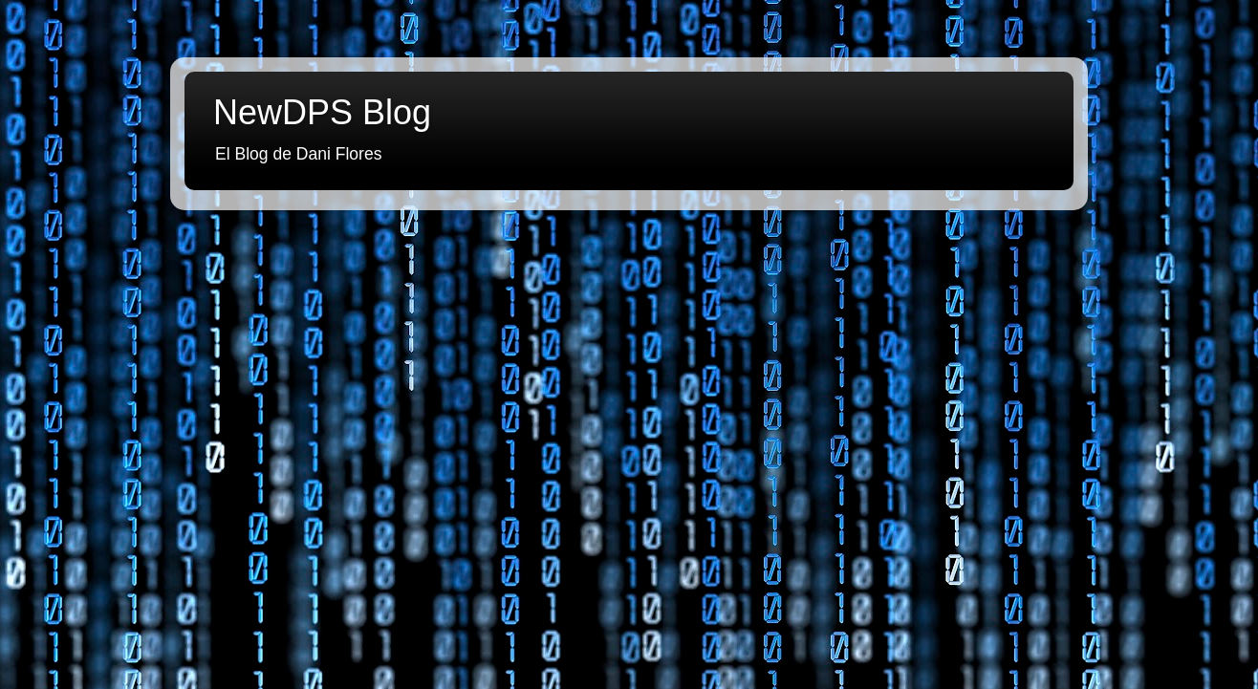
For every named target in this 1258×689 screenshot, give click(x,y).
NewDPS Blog (322, 112)
